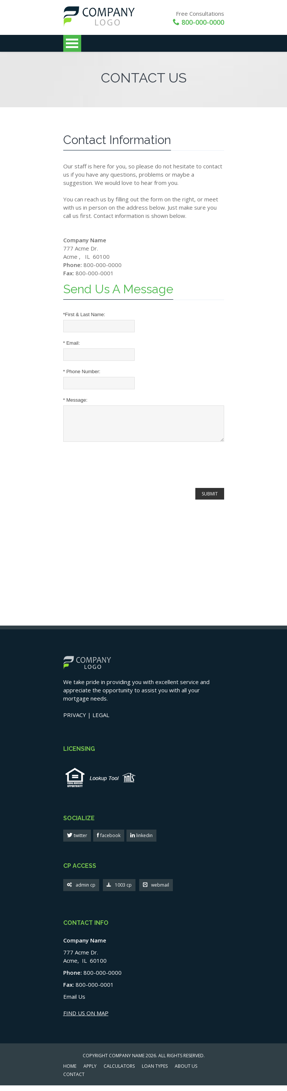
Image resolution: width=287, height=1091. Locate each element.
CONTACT (74, 1080)
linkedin (144, 841)
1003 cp (119, 890)
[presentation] (120, 471)
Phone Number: (82, 371)
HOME (69, 1072)
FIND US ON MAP (86, 1018)
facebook (109, 841)
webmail (156, 890)
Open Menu (72, 43)
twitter (80, 841)
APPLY (90, 1072)
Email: (71, 343)
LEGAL (100, 720)
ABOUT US (186, 1072)
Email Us (74, 1002)
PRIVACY (74, 720)
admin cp (81, 890)
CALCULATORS (119, 1072)
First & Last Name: (84, 314)
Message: (75, 400)
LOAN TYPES (155, 1072)
